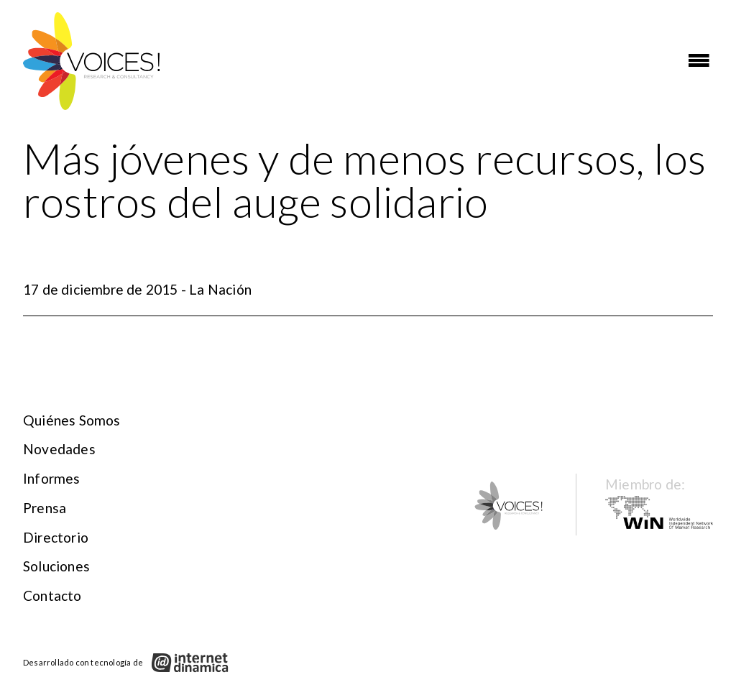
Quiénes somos (72, 420)
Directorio (55, 537)
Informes (51, 478)
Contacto (52, 595)
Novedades (59, 449)
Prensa (44, 508)
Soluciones (56, 566)
